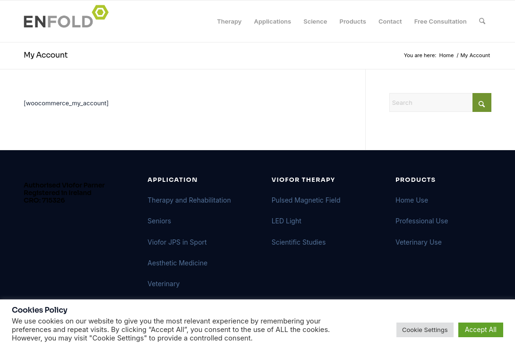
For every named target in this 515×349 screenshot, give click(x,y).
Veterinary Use (418, 242)
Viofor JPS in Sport (176, 242)
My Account (46, 55)
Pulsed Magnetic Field (306, 200)
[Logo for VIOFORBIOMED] (69, 21)
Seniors (159, 221)
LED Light (286, 221)
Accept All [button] (481, 329)
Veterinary (163, 284)
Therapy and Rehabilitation (189, 200)
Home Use (411, 200)
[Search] (482, 21)
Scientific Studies (299, 242)
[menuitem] (229, 21)
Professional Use (421, 221)
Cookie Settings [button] (425, 329)
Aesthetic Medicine (177, 263)
